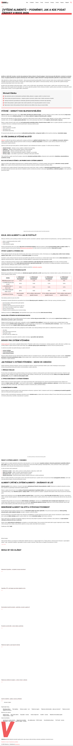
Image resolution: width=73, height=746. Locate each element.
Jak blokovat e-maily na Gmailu (9, 720)
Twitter (2, 544)
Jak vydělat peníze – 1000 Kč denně (35, 720)
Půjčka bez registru (35, 709)
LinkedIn (4, 544)
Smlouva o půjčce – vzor (25, 709)
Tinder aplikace (15, 709)
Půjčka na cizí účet (66, 709)
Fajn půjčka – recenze (24, 714)
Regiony (62, 2)
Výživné (3, 140)
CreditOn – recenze (44, 714)
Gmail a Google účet (34, 714)
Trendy (41, 2)
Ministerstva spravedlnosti (26, 248)
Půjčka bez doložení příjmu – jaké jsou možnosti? (51, 709)
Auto (27, 2)
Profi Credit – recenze (59, 720)
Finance (36, 2)
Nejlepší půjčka (6, 714)
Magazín (67, 2)
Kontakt (3, 741)
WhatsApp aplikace (6, 709)
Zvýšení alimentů (5, 344)
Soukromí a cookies (13, 741)
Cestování (47, 2)
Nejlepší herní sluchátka (21, 720)
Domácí (57, 2)
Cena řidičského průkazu (49, 720)
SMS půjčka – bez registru (8, 721)
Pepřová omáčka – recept (8, 715)
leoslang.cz (17, 744)
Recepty (52, 2)
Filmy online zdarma (14, 714)
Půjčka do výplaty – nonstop (20, 721)
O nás (7, 741)
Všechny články (7, 702)
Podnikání (32, 2)
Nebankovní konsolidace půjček (56, 714)
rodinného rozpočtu (37, 267)
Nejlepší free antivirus (7, 710)
